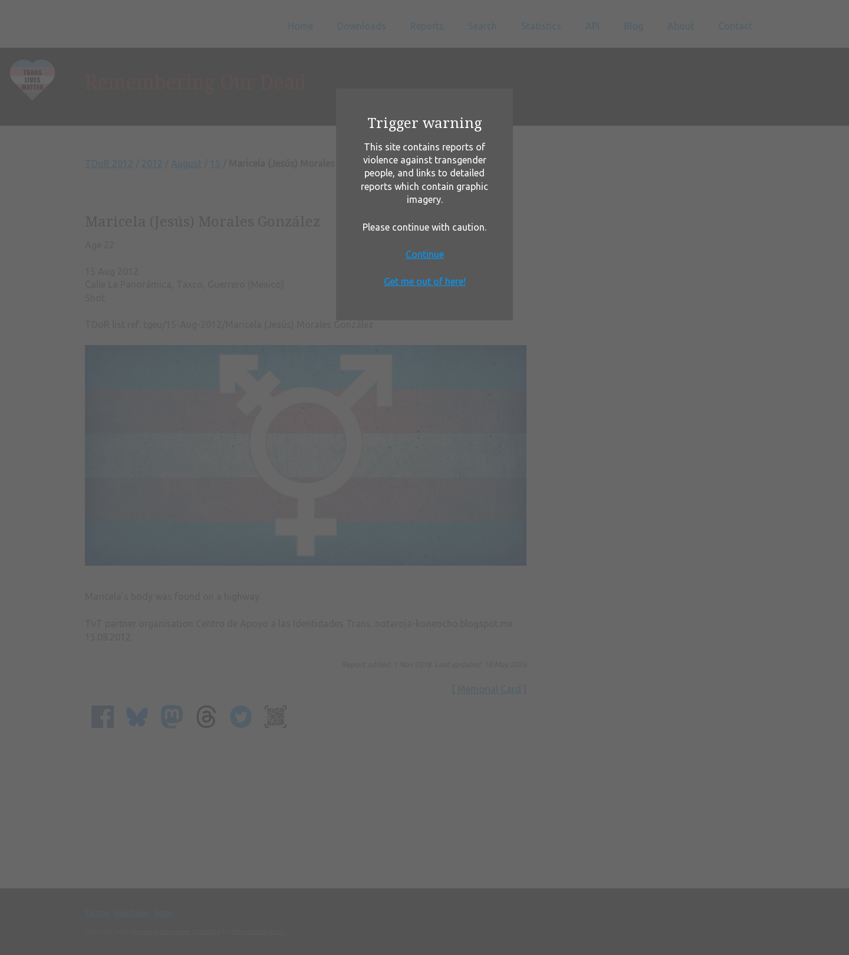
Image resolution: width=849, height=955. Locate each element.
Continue (425, 254)
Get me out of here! (425, 281)
